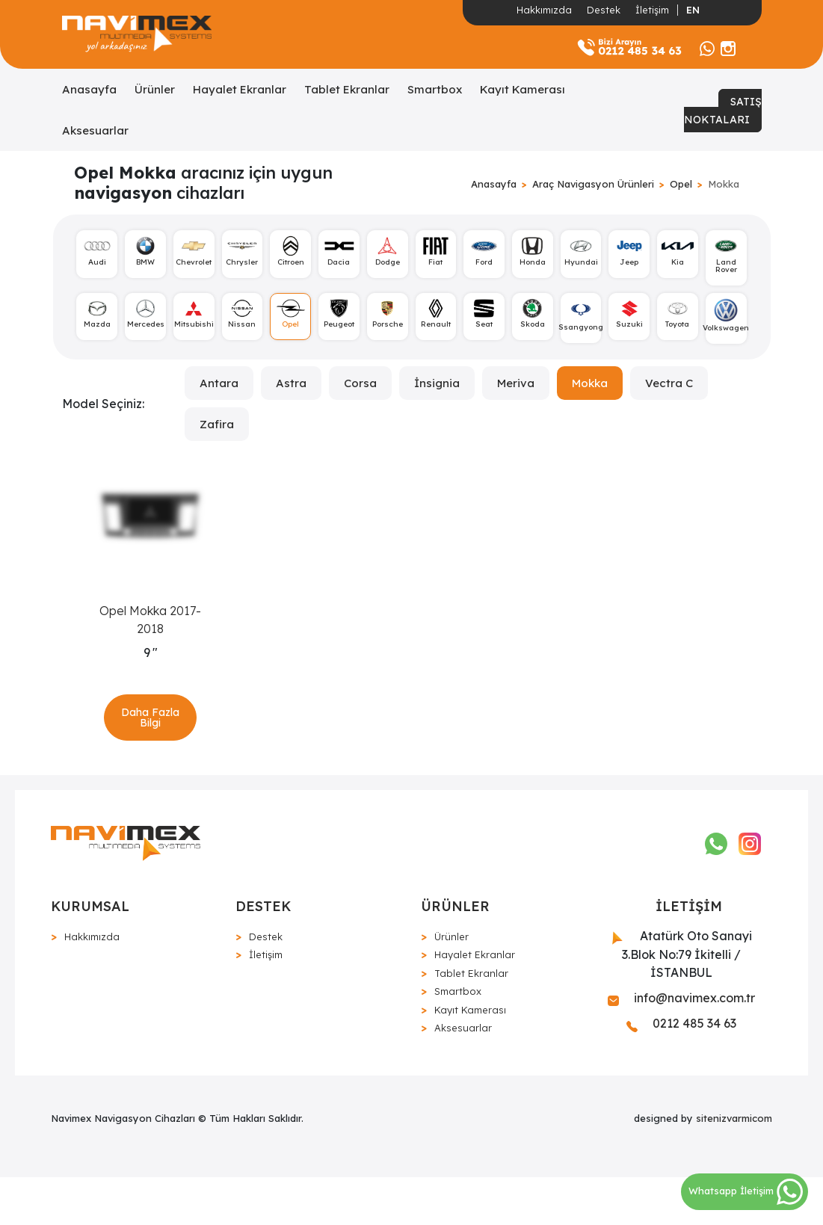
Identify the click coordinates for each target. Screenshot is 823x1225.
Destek (603, 10)
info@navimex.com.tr (681, 1046)
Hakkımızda (544, 10)
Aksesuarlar (95, 130)
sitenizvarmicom (734, 1167)
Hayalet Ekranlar (239, 89)
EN (693, 10)
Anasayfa (89, 89)
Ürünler (155, 89)
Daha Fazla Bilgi (150, 746)
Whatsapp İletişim (745, 1191)
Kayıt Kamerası (522, 89)
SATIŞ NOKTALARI (723, 110)
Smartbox (434, 89)
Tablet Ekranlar (346, 89)
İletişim (652, 10)
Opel (681, 184)
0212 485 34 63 (681, 1071)
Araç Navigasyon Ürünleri (593, 184)
